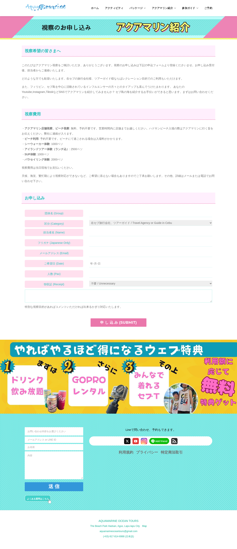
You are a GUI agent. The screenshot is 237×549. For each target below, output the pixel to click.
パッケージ (137, 8)
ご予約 (208, 8)
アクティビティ (114, 8)
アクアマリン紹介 (164, 8)
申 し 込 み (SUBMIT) (118, 322)
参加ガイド (190, 8)
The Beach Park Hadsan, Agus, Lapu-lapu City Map (118, 526)
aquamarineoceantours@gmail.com (118, 531)
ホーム (95, 8)
